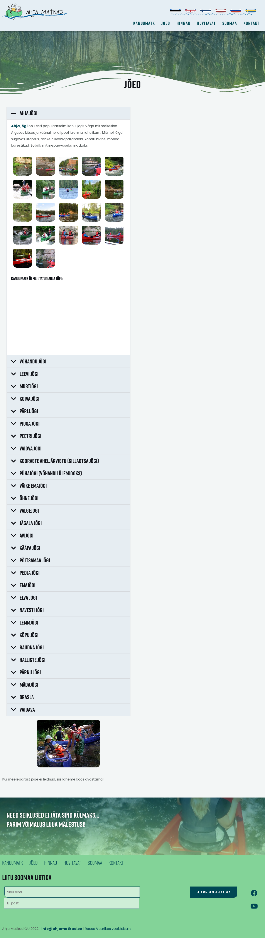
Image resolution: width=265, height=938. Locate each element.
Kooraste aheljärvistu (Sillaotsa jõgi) (59, 461)
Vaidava (27, 709)
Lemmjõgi (29, 622)
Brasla (27, 697)
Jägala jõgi (31, 523)
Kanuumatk (144, 23)
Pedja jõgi (30, 573)
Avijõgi (27, 535)
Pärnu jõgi (30, 672)
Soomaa (229, 23)
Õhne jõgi (29, 498)
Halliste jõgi (33, 660)
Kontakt (251, 23)
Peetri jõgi (30, 436)
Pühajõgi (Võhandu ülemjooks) (51, 473)
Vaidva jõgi (31, 448)
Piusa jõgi (30, 423)
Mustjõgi (29, 386)
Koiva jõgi (29, 399)
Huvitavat (206, 23)
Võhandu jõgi (33, 361)
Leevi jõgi (29, 374)
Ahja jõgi (28, 113)
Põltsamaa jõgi (35, 560)
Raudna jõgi (32, 647)
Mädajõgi (29, 685)
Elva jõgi (28, 598)
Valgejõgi (29, 511)
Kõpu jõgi (29, 635)
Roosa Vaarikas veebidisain (108, 928)
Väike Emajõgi (33, 486)
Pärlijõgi (29, 411)
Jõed (165, 23)
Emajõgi (27, 585)
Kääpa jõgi (30, 548)
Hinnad (184, 23)
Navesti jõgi (32, 610)
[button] (68, 113)
